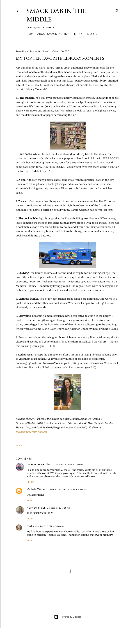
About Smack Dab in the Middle (61, 34)
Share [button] (19, 445)
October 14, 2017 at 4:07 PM (72, 489)
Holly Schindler (36, 507)
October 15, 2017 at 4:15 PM (60, 507)
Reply (30, 481)
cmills (30, 526)
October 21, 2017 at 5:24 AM (49, 526)
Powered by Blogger (67, 617)
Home (31, 34)
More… (92, 34)
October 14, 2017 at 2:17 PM (69, 464)
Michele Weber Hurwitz (41, 489)
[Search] (117, 10)
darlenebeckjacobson (40, 464)
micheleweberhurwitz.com (31, 431)
